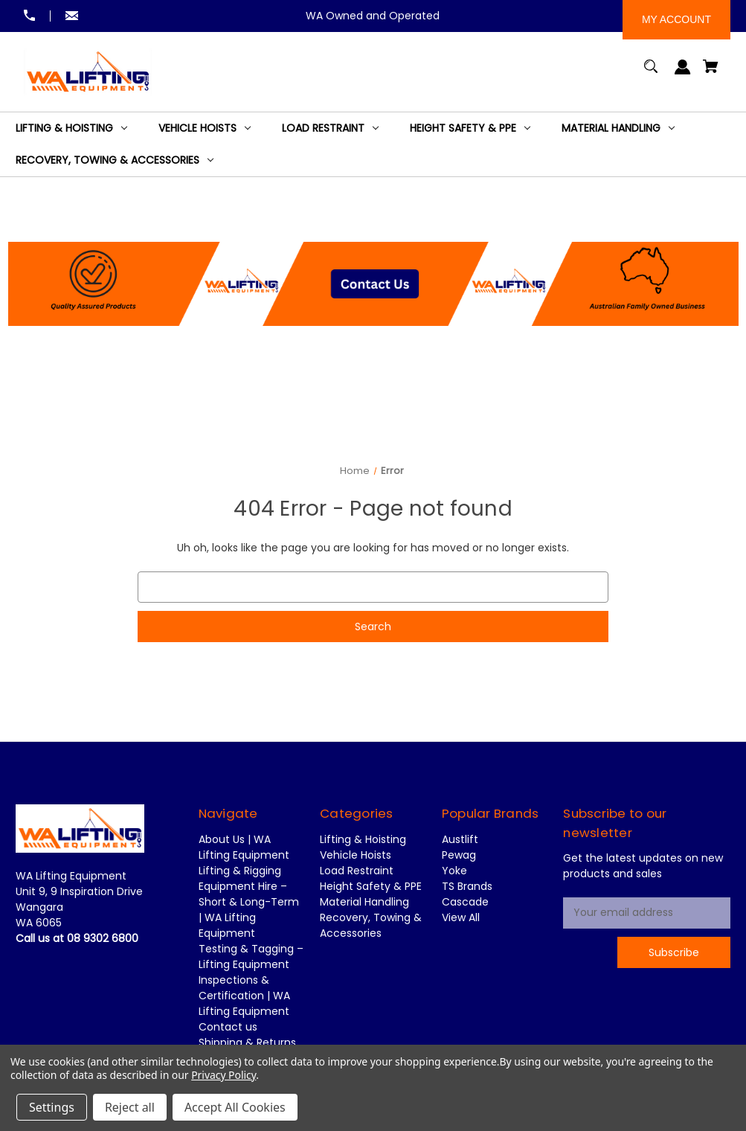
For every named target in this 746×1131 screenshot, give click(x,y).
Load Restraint (356, 870)
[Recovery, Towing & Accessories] (114, 160)
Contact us (228, 1026)
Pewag (459, 855)
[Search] (651, 73)
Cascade (465, 901)
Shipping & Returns (247, 1042)
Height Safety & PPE (371, 886)
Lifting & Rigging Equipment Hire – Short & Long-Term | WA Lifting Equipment (249, 902)
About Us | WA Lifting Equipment (244, 847)
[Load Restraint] (330, 128)
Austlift (460, 839)
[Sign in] (683, 74)
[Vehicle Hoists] (204, 128)
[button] (373, 270)
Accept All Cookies (235, 1107)
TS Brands (467, 886)
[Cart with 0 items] (711, 73)
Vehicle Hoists (355, 855)
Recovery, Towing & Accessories (371, 925)
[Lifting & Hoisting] (71, 128)
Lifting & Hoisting (363, 839)
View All (461, 917)
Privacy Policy (223, 1075)
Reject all (130, 1107)
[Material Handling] (618, 128)
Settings (51, 1107)
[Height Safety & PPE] (470, 128)
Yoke (454, 870)
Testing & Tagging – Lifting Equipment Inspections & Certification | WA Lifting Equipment (251, 980)
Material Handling (364, 901)
